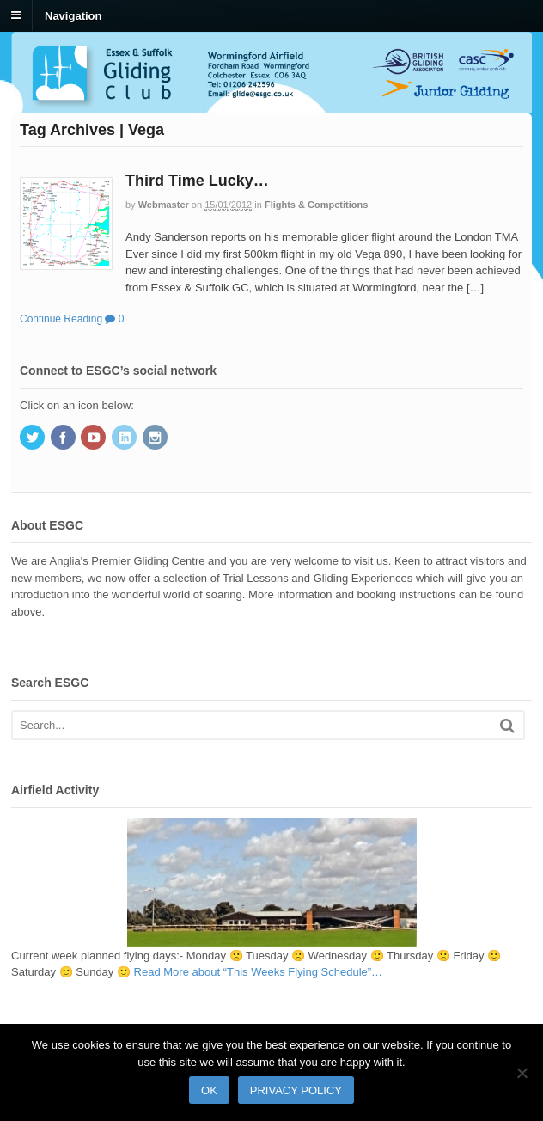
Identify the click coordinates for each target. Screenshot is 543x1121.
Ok (209, 1090)
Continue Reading (61, 319)
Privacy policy (296, 1090)
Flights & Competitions (316, 204)
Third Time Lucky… (197, 180)
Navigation (73, 15)
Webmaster (163, 204)
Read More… (258, 971)
